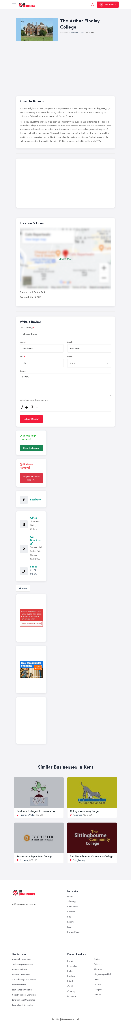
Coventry (71, 991)
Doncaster (71, 996)
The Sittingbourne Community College (91, 856)
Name (22, 342)
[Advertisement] (65, 184)
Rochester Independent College (34, 856)
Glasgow (98, 969)
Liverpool (98, 989)
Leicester (98, 984)
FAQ (69, 926)
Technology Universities (22, 964)
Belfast (70, 960)
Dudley (97, 959)
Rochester (24, 860)
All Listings (71, 901)
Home (70, 896)
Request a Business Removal (31, 478)
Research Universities (21, 959)
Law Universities (19, 984)
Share (23, 588)
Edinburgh (98, 964)
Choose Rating (26, 327)
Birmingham (72, 965)
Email (69, 342)
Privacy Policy (73, 931)
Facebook (35, 499)
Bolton (70, 971)
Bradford (71, 976)
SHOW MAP (65, 259)
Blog (69, 916)
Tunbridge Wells (27, 814)
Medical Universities (21, 974)
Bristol (70, 981)
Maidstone (77, 814)
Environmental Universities (23, 999)
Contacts (71, 911)
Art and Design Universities (24, 979)
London (97, 994)
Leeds (96, 979)
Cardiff (70, 986)
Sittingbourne (78, 860)
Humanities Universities (22, 989)
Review (23, 371)
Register (70, 921)
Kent (82, 32)
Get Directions (35, 540)
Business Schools (19, 969)
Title (21, 356)
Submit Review (31, 419)
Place (69, 356)
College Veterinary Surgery (85, 811)
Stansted (75, 32)
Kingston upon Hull (102, 974)
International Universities (22, 1004)
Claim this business (31, 448)
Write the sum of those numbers (34, 400)
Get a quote (72, 906)
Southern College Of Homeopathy (36, 811)
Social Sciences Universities (24, 994)
